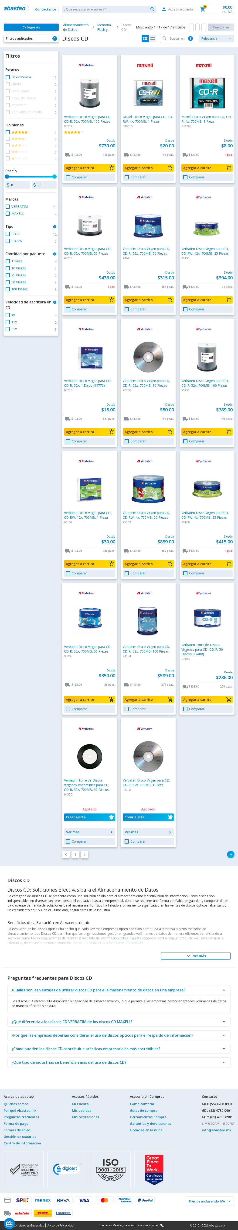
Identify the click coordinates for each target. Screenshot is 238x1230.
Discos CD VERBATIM (88, 943)
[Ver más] (196, 956)
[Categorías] (31, 27)
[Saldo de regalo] (23, 1223)
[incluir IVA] (207, 1201)
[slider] (7, 176)
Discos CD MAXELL (129, 943)
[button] (46, 9)
